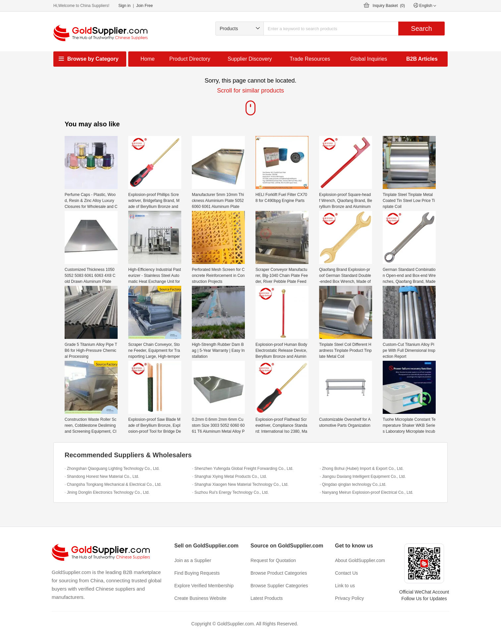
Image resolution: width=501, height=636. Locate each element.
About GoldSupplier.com (360, 560)
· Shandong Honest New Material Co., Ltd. (102, 476)
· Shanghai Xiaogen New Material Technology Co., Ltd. (240, 484)
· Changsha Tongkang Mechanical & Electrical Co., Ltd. (113, 484)
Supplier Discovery (250, 59)
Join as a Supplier (192, 560)
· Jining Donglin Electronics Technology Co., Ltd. (107, 492)
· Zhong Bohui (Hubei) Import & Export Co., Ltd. (362, 468)
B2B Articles (422, 59)
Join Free (144, 5)
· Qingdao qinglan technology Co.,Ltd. (353, 484)
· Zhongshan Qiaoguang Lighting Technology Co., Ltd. (112, 468)
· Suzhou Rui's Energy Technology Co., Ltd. (230, 492)
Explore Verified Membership (204, 585)
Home (147, 59)
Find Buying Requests (197, 573)
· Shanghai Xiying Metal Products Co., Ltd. (229, 476)
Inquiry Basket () (389, 5)
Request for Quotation (273, 560)
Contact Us (346, 573)
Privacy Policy (349, 598)
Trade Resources (310, 59)
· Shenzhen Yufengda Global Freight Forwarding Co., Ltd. (242, 468)
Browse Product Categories (278, 573)
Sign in (124, 5)
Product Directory (189, 59)
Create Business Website (200, 598)
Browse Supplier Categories (279, 585)
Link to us (345, 585)
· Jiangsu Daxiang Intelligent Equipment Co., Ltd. (363, 476)
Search (421, 28)
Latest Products (266, 598)
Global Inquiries (368, 59)
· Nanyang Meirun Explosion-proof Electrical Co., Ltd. (366, 492)
